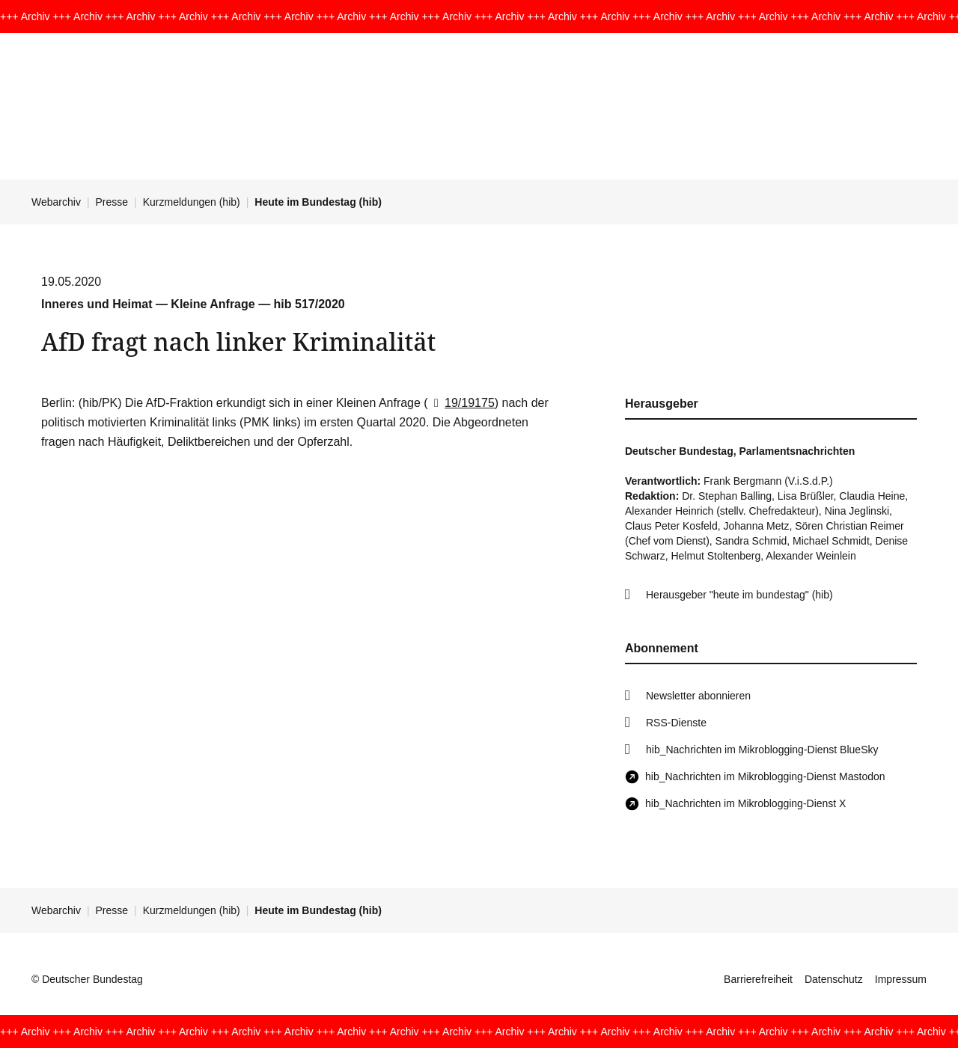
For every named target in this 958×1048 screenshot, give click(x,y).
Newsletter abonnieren (698, 696)
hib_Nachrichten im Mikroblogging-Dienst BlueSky (762, 750)
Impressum (901, 979)
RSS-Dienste (676, 723)
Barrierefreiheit (758, 979)
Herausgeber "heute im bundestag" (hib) (739, 595)
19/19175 (461, 402)
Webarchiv (56, 202)
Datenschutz (834, 979)
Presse (112, 202)
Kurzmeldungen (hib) (191, 202)
